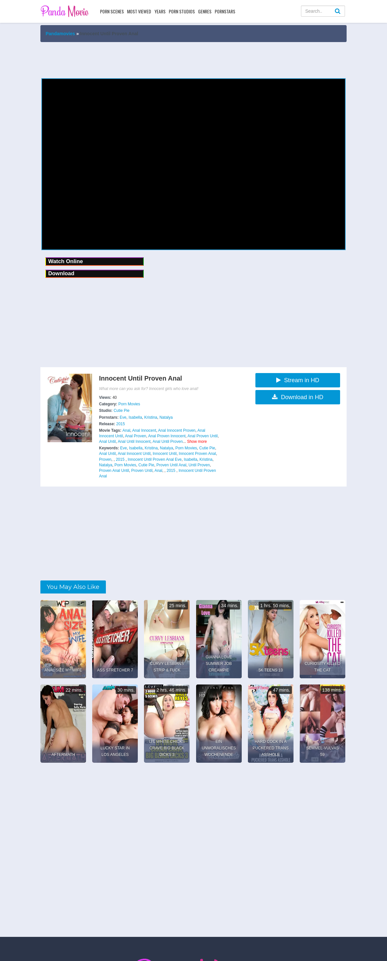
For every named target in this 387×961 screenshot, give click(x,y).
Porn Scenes (112, 11)
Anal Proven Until (203, 436)
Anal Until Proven (167, 441)
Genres (204, 11)
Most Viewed (139, 11)
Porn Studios (182, 11)
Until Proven (199, 465)
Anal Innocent (144, 430)
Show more (197, 441)
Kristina (150, 417)
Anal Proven (135, 436)
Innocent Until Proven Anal (151, 459)
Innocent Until (165, 453)
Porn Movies (129, 404)
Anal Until (107, 441)
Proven (105, 459)
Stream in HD (297, 380)
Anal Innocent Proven (176, 430)
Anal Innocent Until (134, 453)
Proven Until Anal (171, 465)
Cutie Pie (122, 410)
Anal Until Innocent (134, 441)
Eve (123, 417)
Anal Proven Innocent (167, 436)
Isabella (135, 417)
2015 (120, 424)
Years (159, 11)
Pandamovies (60, 33)
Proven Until (141, 470)
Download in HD (297, 397)
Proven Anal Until (114, 470)
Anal (126, 430)
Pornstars (225, 11)
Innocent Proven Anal (197, 453)
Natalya (166, 417)
